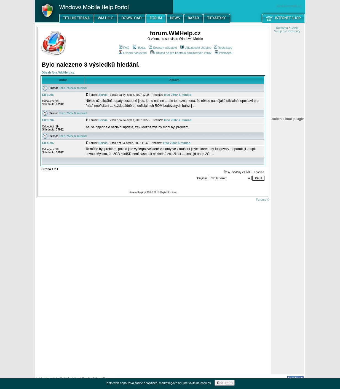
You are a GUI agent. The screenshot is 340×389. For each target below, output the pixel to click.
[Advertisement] (287, 287)
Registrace (223, 47)
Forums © (262, 199)
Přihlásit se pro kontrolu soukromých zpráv (181, 53)
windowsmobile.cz (289, 5)
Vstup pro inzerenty (287, 31)
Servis (103, 94)
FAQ (124, 47)
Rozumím (224, 383)
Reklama (282, 27)
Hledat (139, 47)
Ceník (294, 27)
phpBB (145, 192)
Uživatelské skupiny (195, 47)
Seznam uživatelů (163, 47)
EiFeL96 (48, 94)
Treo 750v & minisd (73, 87)
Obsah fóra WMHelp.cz (58, 72)
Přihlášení (223, 53)
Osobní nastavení (133, 53)
